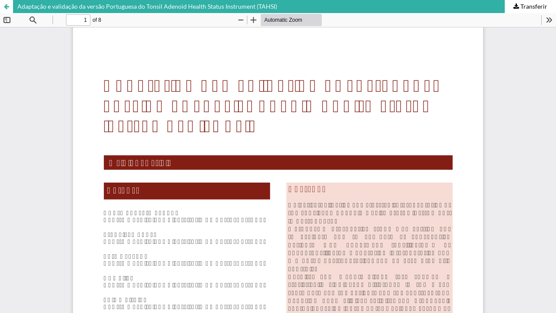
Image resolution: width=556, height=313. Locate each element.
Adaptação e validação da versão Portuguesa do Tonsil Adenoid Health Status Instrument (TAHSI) (147, 6)
